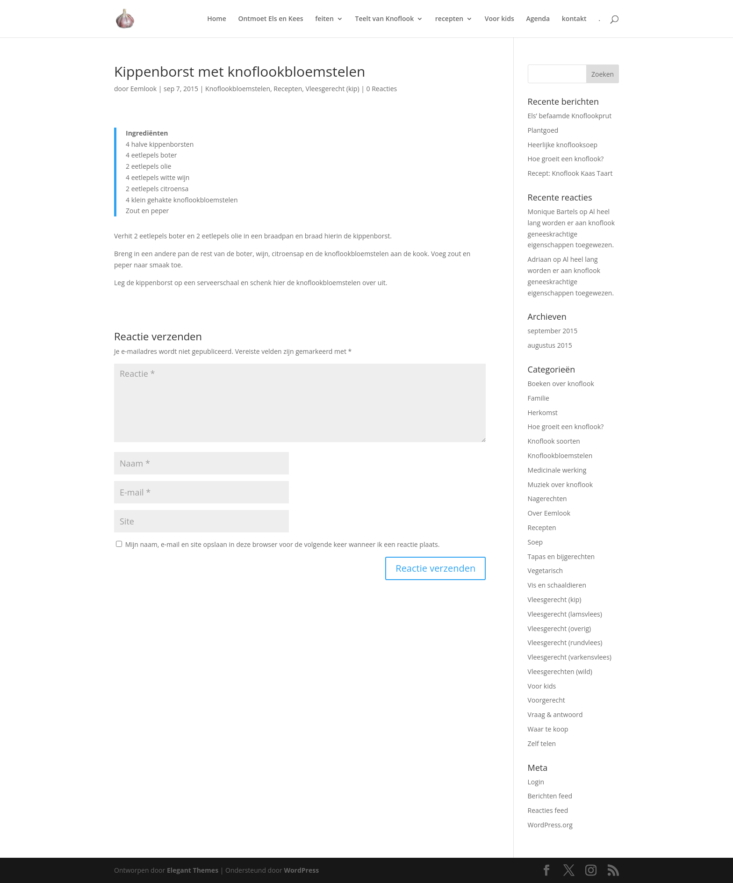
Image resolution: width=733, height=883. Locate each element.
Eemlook (143, 88)
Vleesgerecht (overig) (559, 628)
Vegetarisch (545, 570)
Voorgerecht (546, 700)
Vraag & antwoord (555, 714)
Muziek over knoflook (560, 484)
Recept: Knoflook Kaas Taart (570, 173)
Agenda (538, 19)
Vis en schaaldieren (557, 585)
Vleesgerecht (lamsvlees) (565, 614)
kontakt (574, 19)
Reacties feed (548, 810)
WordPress (301, 870)
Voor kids (499, 19)
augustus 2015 (550, 345)
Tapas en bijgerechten (561, 556)
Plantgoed (543, 130)
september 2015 (553, 330)
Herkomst (543, 412)
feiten (324, 19)
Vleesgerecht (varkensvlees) (569, 657)
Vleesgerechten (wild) (560, 671)
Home (216, 19)
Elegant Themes (192, 870)
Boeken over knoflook (561, 383)
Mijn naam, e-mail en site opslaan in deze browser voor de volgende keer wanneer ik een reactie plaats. (282, 544)
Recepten (287, 88)
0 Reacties (381, 88)
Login (536, 781)
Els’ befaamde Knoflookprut (570, 115)
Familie (538, 398)
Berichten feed (550, 795)
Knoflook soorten (554, 441)
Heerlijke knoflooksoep (563, 144)
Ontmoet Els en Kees (270, 19)
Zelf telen (542, 743)
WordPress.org (550, 824)
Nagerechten (547, 498)
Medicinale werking (557, 470)
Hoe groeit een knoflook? (566, 158)
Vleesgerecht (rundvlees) (565, 642)
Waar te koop (548, 729)
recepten (449, 19)
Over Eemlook (549, 513)
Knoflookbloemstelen (237, 88)
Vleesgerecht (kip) (332, 88)
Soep (535, 542)
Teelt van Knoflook (384, 19)
